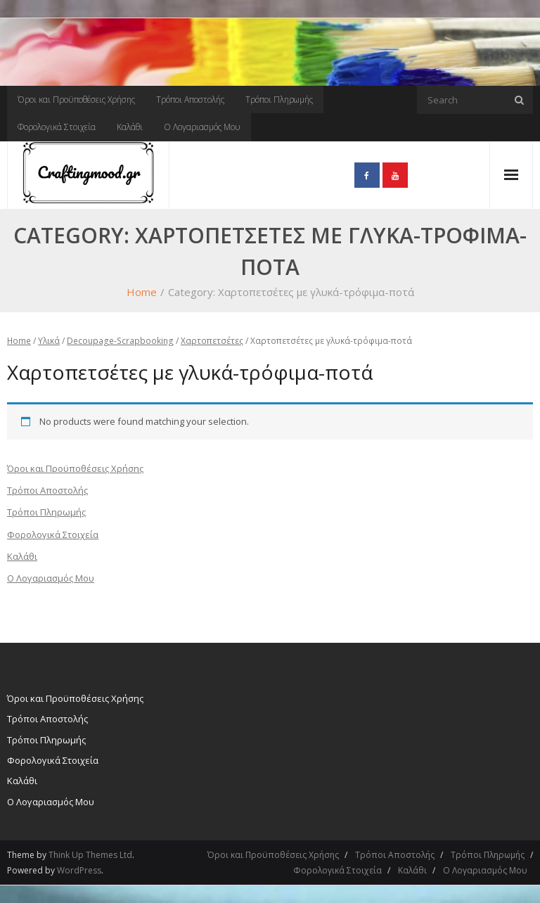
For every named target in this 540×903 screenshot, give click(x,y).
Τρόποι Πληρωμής (279, 99)
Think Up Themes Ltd (90, 855)
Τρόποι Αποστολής (190, 99)
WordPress (79, 870)
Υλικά (49, 341)
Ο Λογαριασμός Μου (202, 127)
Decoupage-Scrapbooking (120, 341)
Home (142, 292)
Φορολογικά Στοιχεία (57, 127)
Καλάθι (130, 127)
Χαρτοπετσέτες (212, 341)
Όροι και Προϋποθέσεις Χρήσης (76, 99)
